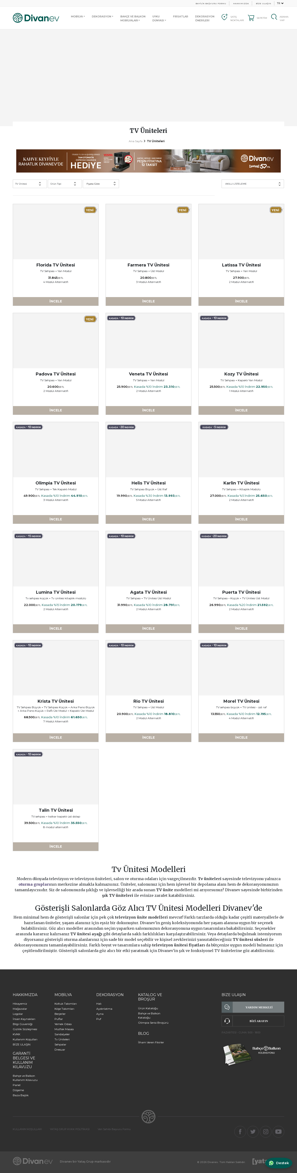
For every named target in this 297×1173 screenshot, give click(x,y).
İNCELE (55, 301)
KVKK (16, 1034)
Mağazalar (20, 1008)
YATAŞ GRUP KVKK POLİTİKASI (70, 1129)
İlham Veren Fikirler (151, 1042)
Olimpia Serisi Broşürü (153, 1022)
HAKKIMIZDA (241, 3)
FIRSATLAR (180, 16)
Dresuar (60, 1049)
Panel (16, 1085)
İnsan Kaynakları (24, 1019)
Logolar (18, 1014)
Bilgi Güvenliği (22, 1024)
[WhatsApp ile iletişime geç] (277, 1163)
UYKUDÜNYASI (158, 18)
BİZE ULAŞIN (263, 3)
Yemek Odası (63, 1024)
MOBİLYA (77, 16)
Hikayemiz (20, 1003)
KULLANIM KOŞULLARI (27, 1129)
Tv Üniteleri (62, 1039)
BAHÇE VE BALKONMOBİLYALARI (132, 18)
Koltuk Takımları (66, 1003)
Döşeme (18, 1090)
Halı (98, 1003)
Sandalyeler (62, 1034)
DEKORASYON (101, 16)
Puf (98, 1019)
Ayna (99, 1014)
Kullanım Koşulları (25, 1039)
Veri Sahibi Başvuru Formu (114, 1129)
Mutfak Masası (64, 1029)
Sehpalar (60, 1044)
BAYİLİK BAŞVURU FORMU (211, 3)
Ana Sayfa (135, 141)
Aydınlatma (104, 1008)
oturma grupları (34, 884)
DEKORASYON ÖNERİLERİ (204, 18)
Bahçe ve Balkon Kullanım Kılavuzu (25, 1078)
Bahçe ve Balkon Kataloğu (149, 1015)
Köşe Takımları (64, 1008)
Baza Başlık (21, 1095)
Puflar (59, 1019)
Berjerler (60, 1014)
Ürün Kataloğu (148, 1008)
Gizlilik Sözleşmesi (25, 1029)
